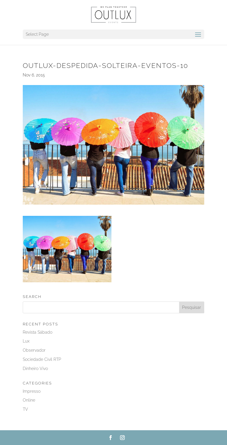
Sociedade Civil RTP (42, 359)
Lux (26, 341)
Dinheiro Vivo (35, 368)
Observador (34, 350)
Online (29, 400)
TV (25, 409)
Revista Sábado (37, 332)
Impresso (31, 391)
